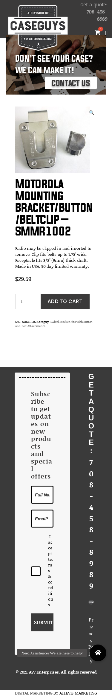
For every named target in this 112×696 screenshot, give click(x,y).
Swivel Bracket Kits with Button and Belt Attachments (54, 324)
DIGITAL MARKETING (34, 693)
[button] (98, 653)
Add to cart (65, 301)
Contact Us (71, 83)
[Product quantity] (27, 301)
